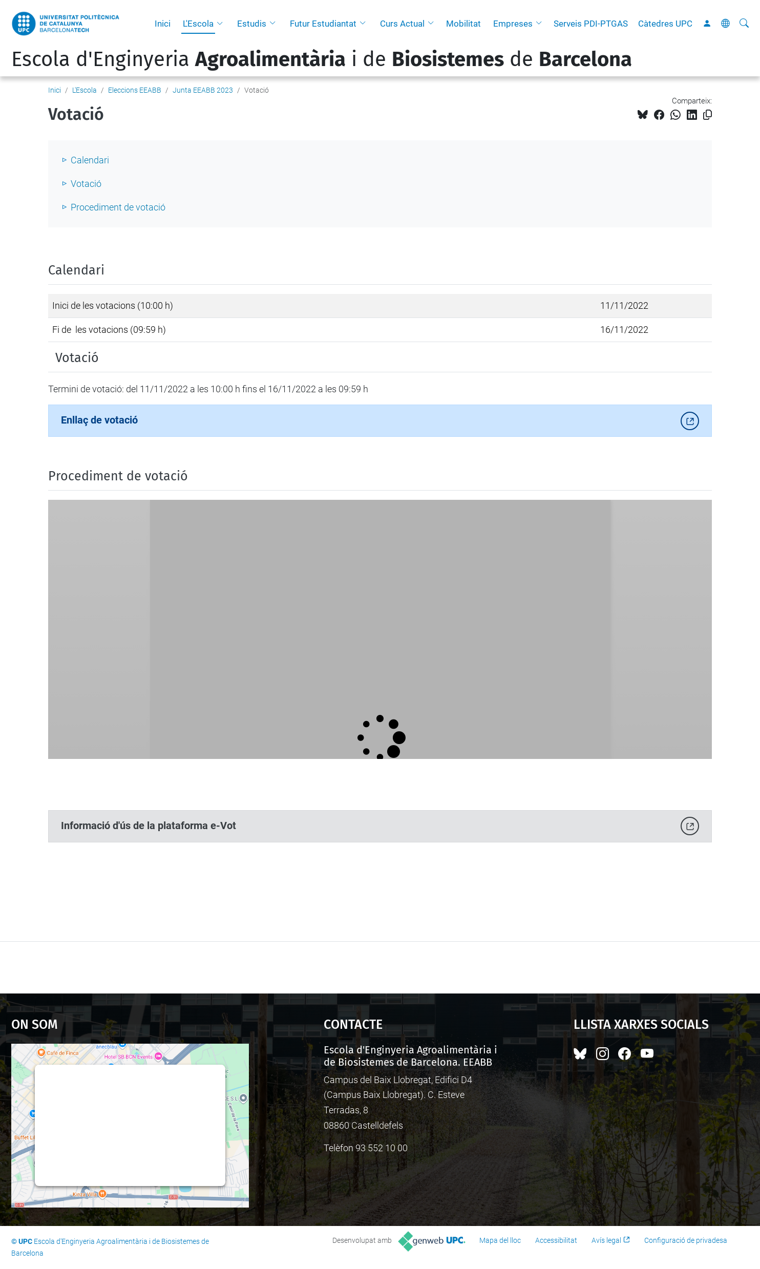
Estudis (251, 23)
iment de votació (132, 207)
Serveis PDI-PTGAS (591, 23)
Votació (86, 183)
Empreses (513, 23)
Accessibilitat (556, 1240)
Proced (85, 207)
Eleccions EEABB (134, 90)
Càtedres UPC (665, 23)
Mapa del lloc (500, 1240)
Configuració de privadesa (685, 1240)
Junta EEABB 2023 (203, 90)
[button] (222, 23)
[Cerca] (744, 23)
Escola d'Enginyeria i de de (321, 59)
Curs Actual (402, 23)
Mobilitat (463, 23)
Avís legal (606, 1240)
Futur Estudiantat (323, 23)
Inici (163, 23)
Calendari (90, 160)
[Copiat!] (707, 115)
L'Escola (198, 23)
